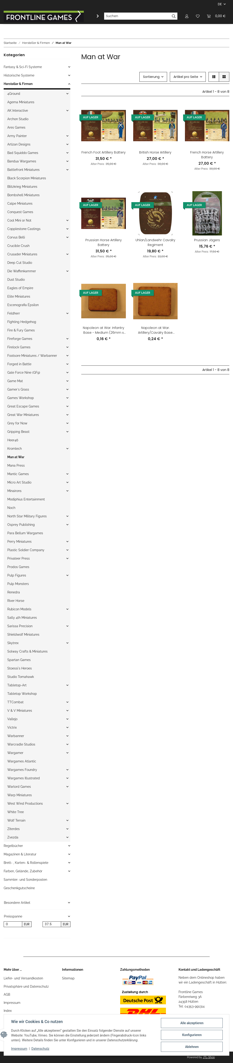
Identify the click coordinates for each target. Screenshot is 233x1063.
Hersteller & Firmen (18, 84)
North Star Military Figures (27, 516)
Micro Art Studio (19, 482)
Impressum (12, 1003)
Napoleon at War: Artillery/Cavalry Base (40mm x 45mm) (155, 330)
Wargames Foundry (22, 770)
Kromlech (14, 448)
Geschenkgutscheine (19, 888)
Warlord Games (19, 786)
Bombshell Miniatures (23, 195)
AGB (7, 994)
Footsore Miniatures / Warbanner (32, 355)
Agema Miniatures (20, 102)
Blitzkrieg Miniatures (22, 186)
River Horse (15, 601)
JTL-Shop (209, 1057)
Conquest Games (20, 212)
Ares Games (16, 127)
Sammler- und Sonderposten (25, 879)
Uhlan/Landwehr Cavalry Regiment (155, 242)
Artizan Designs (18, 144)
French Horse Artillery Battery (207, 154)
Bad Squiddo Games (22, 153)
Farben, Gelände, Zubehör (23, 871)
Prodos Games (18, 567)
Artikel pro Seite (185, 76)
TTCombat (15, 702)
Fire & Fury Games (21, 330)
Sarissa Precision (20, 626)
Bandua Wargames (21, 161)
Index (8, 1011)
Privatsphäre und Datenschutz (26, 986)
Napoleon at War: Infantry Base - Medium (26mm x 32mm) (103, 330)
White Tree (15, 812)
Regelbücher (13, 846)
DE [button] (220, 4)
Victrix (12, 727)
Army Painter (17, 136)
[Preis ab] (13, 924)
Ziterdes (13, 829)
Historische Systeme (19, 75)
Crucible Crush (18, 246)
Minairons (14, 491)
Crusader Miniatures (22, 254)
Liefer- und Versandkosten (23, 978)
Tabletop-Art (17, 685)
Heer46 (12, 440)
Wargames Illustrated (23, 778)
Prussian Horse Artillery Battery (103, 242)
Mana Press (16, 465)
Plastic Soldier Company (25, 550)
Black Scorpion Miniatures (26, 178)
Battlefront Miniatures (23, 170)
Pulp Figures (16, 575)
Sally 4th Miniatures (22, 617)
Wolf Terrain (16, 820)
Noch (11, 508)
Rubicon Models (19, 609)
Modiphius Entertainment (26, 499)
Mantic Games (18, 474)
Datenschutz (40, 1049)
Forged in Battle (19, 364)
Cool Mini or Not (19, 220)
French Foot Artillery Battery (103, 152)
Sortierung (151, 76)
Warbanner (15, 736)
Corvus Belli (16, 237)
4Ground (13, 93)
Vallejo (12, 719)
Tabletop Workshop (22, 693)
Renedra (13, 592)
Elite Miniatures (18, 296)
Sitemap (68, 978)
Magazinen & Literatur (20, 854)
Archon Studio (17, 119)
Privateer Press (18, 558)
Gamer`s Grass (18, 389)
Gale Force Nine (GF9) (23, 372)
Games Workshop (20, 398)
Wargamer (15, 753)
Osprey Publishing (21, 524)
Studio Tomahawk (20, 677)
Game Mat (15, 381)
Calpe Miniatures (20, 203)
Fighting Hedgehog (21, 322)
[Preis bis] (52, 924)
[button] (186, 16)
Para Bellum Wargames (25, 533)
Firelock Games (18, 347)
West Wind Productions (25, 803)
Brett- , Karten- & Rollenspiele (26, 863)
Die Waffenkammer (21, 271)
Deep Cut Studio (19, 262)
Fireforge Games (19, 339)
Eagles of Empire (20, 288)
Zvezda (12, 837)
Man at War (15, 457)
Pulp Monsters (18, 584)
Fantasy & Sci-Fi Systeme (23, 67)
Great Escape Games (23, 406)
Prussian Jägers (207, 240)
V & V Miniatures (19, 710)
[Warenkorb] (216, 16)
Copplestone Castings (24, 229)
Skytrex (13, 643)
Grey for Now (17, 423)
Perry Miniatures (19, 541)
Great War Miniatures (23, 415)
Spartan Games (19, 660)
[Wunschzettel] (197, 16)
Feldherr (13, 313)
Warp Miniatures (19, 795)
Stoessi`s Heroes (19, 668)
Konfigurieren (191, 1035)
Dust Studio (16, 279)
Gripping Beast (18, 432)
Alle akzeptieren (191, 1023)
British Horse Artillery (155, 152)
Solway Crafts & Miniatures (27, 651)
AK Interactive (17, 110)
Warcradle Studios (21, 744)
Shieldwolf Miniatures (23, 634)
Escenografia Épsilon (23, 305)
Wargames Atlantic (21, 761)
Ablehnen (191, 1047)
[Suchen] (137, 16)
